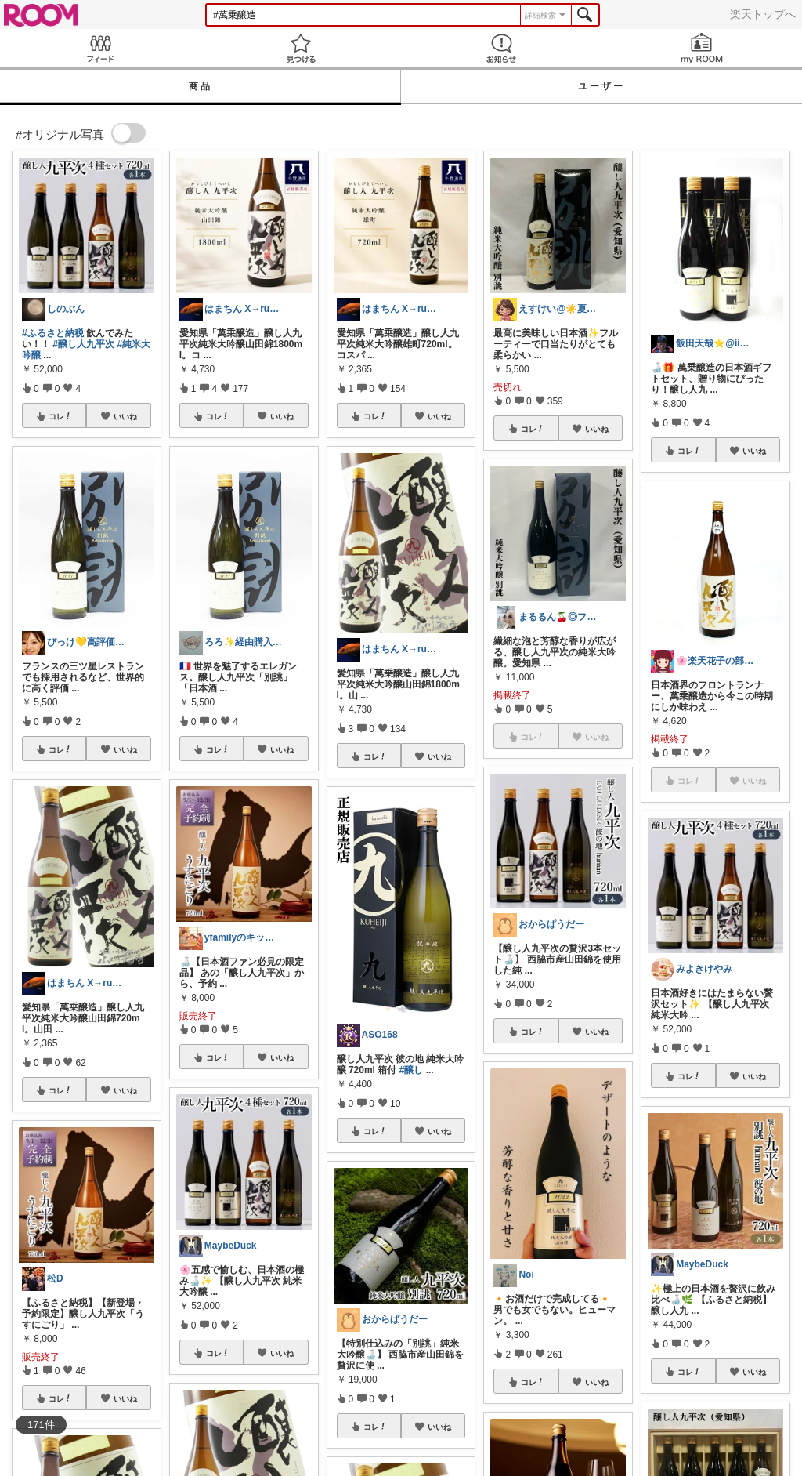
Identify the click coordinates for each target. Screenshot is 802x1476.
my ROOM (702, 48)
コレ (60, 416)
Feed (100, 48)
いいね (125, 416)
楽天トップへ (763, 14)
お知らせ (501, 48)
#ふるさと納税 (53, 333)
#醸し (411, 1069)
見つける (300, 48)
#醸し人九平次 (83, 344)
